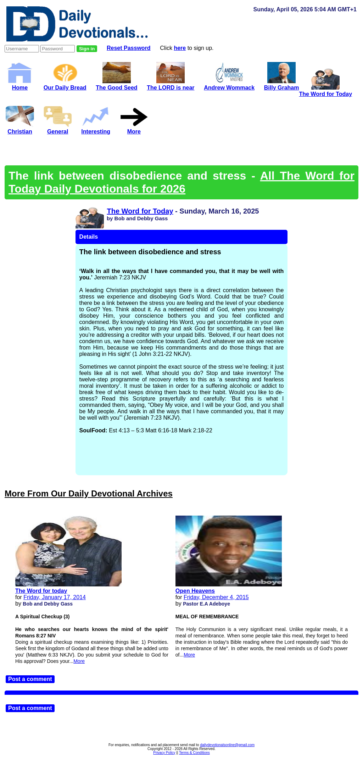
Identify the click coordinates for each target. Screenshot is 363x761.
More (79, 661)
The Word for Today (140, 211)
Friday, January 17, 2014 (54, 597)
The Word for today (41, 591)
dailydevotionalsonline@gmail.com (227, 745)
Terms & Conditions (194, 753)
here (180, 48)
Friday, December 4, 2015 (216, 597)
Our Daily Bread (65, 84)
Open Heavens (195, 591)
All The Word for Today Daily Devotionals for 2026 (181, 182)
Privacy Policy (164, 753)
